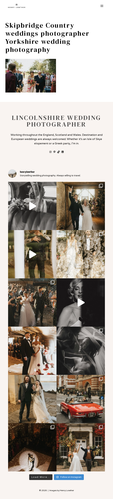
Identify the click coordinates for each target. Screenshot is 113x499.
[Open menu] (102, 5)
